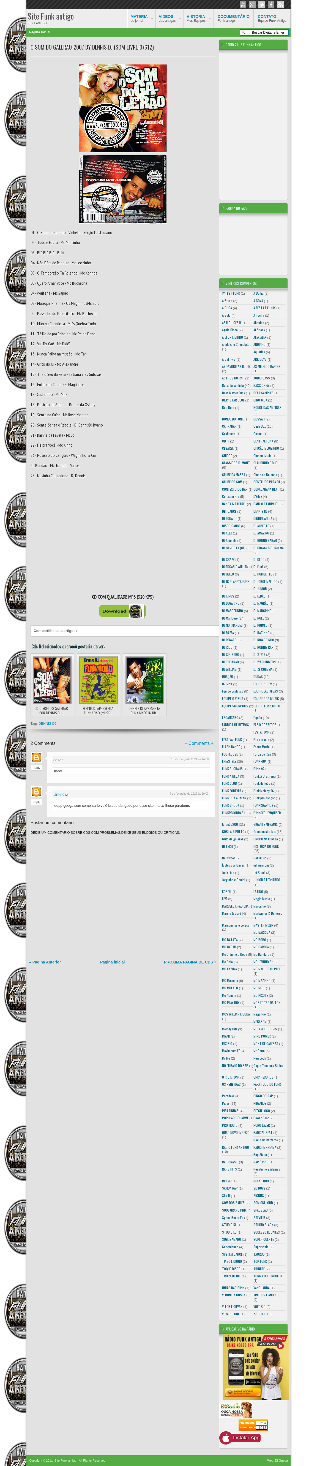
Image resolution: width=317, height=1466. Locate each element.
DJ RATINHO (261, 632)
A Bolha (258, 293)
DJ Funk (258, 566)
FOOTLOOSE (230, 754)
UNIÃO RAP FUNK (233, 1287)
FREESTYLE (229, 761)
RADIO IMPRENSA (264, 1147)
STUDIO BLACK (263, 1224)
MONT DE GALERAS (265, 1043)
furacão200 (230, 824)
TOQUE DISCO (231, 1268)
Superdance (230, 1246)
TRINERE (259, 1268)
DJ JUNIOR (260, 588)
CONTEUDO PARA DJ (266, 481)
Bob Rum (228, 407)
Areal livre (229, 359)
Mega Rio (259, 1014)
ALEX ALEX (259, 337)
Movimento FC (231, 1050)
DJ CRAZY (228, 559)
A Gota (226, 315)
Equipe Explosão (232, 691)
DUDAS (258, 676)
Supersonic (261, 1246)
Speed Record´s (232, 1217)
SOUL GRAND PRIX (234, 1210)
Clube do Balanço (265, 474)
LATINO (258, 891)
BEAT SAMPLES (263, 392)
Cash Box (259, 426)
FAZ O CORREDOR (265, 724)
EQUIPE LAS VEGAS (265, 691)
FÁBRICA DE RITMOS (235, 724)
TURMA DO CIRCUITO (267, 1276)
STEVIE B (259, 1217)
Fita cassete (261, 739)
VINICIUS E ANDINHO (266, 1295)
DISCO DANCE (231, 525)
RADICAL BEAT (262, 1132)
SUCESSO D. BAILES (266, 1232)
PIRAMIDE (259, 1103)
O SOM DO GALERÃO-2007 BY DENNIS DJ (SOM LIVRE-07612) (92, 47)
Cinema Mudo (262, 455)
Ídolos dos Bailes (233, 865)
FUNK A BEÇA (230, 776)
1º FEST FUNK (231, 293)
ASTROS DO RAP (233, 378)
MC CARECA (261, 946)
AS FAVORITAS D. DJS (236, 366)
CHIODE (227, 455)
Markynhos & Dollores (267, 913)
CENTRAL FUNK (263, 441)
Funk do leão (261, 783)
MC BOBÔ (259, 939)
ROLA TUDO (261, 1181)
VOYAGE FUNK (231, 1314)
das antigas (167, 18)
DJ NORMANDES (232, 625)
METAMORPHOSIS (265, 1029)
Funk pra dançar (264, 798)
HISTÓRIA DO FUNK (266, 846)
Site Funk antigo (51, 16)
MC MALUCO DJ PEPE (267, 969)
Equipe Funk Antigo (272, 18)
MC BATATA (230, 939)
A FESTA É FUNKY (264, 307)
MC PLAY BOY (230, 1002)
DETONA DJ (229, 518)
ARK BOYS (260, 359)
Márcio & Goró (231, 913)
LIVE (224, 898)
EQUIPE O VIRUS (232, 698)
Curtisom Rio (230, 496)
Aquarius (259, 351)
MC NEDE (259, 988)
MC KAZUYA (229, 969)
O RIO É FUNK (230, 1077)
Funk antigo (234, 18)
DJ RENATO (229, 639)
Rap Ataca (260, 1154)
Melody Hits (229, 1029)
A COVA (258, 300)
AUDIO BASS (261, 378)
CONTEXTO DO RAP (235, 489)
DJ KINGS (228, 596)
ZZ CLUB (259, 1314)
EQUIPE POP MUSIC (266, 698)
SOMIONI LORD (263, 1202)
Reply (36, 767)
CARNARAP (229, 426)
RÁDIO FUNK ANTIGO (235, 1147)
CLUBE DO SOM (232, 481)
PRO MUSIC (229, 1125)
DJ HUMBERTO (262, 574)
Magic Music (261, 898)
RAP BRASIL (230, 1162)
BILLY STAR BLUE (233, 400)
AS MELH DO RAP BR (266, 366)
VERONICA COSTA (233, 1295)
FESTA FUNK (261, 732)
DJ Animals (229, 540)
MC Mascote (230, 980)
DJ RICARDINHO (263, 639)
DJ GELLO (228, 574)
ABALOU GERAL (232, 322)
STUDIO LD (229, 1232)
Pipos (225, 1103)
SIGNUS (258, 1195)
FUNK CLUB (229, 783)
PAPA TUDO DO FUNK (267, 1084)
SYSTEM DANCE (232, 1254)
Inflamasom (261, 865)
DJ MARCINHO (262, 610)
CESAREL (228, 448)
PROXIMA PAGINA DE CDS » (190, 962)
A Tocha (258, 315)
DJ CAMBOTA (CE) (233, 547)
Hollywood (229, 858)
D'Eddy (257, 496)
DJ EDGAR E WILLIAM (235, 566)
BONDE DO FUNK (233, 419)
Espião (257, 717)
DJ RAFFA (228, 632)
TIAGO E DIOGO (232, 1261)
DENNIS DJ (47, 724)
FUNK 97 (258, 768)
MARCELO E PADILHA (235, 906)
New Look (259, 1058)
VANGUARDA (261, 1287)
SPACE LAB (260, 1210)
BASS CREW (261, 385)
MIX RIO (227, 1043)
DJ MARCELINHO (232, 610)
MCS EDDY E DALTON (266, 1002)
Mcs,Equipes (196, 18)
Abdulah (258, 322)
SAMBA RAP (230, 1188)
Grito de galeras (232, 839)
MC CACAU (229, 946)
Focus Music (261, 746)
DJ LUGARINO (230, 603)
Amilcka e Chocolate (235, 344)
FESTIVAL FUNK (232, 739)
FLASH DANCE (231, 746)
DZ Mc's (227, 684)
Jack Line (228, 872)
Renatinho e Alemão (266, 1169)
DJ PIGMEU (260, 625)
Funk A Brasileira (264, 776)
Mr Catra (259, 1050)
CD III (225, 441)
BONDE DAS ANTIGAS (267, 407)
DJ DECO (258, 559)
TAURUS (259, 1254)
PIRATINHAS (230, 1110)
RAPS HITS (229, 1169)
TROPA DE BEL (231, 1276)
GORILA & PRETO (233, 831)
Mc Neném (229, 995)
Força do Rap (262, 754)
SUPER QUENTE (263, 1239)
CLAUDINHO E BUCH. (266, 462)
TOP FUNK (260, 1261)
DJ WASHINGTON (264, 661)
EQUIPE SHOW (262, 684)
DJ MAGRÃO (261, 603)
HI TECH (227, 846)
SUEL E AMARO (231, 1239)
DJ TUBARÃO (230, 661)
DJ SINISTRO (230, 654)
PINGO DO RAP (263, 1095)
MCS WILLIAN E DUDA (236, 1014)
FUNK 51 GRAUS (232, 768)
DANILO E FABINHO (265, 503)
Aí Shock (259, 329)
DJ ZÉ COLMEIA (262, 669)
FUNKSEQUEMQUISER (267, 812)
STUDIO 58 (229, 1224)
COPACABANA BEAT (266, 489)
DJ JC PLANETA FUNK (235, 581)
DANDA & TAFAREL (234, 503)
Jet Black (259, 872)
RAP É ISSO (261, 1162)
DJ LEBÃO (259, 596)
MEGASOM (260, 1021)
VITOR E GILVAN (232, 1306)
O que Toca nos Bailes (268, 1065)
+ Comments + (199, 743)
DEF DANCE (229, 511)
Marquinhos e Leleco (236, 925)
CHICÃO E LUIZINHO (266, 448)
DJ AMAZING (261, 533)
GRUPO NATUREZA (265, 839)
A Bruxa (227, 300)
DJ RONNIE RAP (263, 647)
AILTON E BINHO (232, 337)
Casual (258, 433)
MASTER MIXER (263, 925)
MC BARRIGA (261, 932)
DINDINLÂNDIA (262, 518)
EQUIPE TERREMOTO (266, 706)
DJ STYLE (259, 654)
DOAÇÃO (227, 676)
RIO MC (227, 1181)
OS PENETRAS (231, 1084)
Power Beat (261, 1117)
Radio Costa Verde (265, 1139)
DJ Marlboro (230, 618)
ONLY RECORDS (263, 1077)
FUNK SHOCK (230, 805)
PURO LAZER (261, 1125)
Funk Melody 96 (263, 790)
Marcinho (259, 906)
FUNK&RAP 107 (263, 805)
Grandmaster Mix (264, 831)
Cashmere (229, 433)
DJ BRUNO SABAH (265, 540)
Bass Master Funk (233, 392)
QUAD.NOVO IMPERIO (236, 1132)
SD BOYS (259, 1188)
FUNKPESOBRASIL (234, 812)
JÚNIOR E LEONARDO (266, 879)
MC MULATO (230, 988)
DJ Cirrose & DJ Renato (268, 547)
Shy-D (226, 1195)
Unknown (61, 794)
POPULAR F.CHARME (235, 1117)
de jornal (139, 18)
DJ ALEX (227, 533)
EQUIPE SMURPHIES (235, 706)
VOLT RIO (259, 1306)
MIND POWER (262, 1036)
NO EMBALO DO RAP (235, 1065)
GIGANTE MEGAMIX (265, 824)
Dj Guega (281, 1460)
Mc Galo (227, 961)
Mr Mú (226, 1058)
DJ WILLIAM (229, 669)
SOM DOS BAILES (233, 1202)
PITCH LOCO (261, 1110)
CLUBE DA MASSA (233, 474)
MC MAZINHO (261, 980)
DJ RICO (227, 647)
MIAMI (226, 1036)
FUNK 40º (260, 761)
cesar (58, 760)
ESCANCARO (230, 717)
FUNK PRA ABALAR (234, 798)
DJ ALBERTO (261, 525)
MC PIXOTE (260, 995)
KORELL (227, 891)
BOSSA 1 (259, 419)
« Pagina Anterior (45, 962)
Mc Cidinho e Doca (234, 954)
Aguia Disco (230, 329)
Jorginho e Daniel (233, 879)
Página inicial (39, 32)
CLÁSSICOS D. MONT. (236, 462)
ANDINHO (259, 344)
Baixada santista (233, 385)
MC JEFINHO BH (263, 961)
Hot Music (259, 858)
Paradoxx (228, 1095)
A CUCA (227, 307)
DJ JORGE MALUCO (265, 581)
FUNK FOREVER (231, 790)
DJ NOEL (258, 618)
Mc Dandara (261, 954)
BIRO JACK (260, 400)
